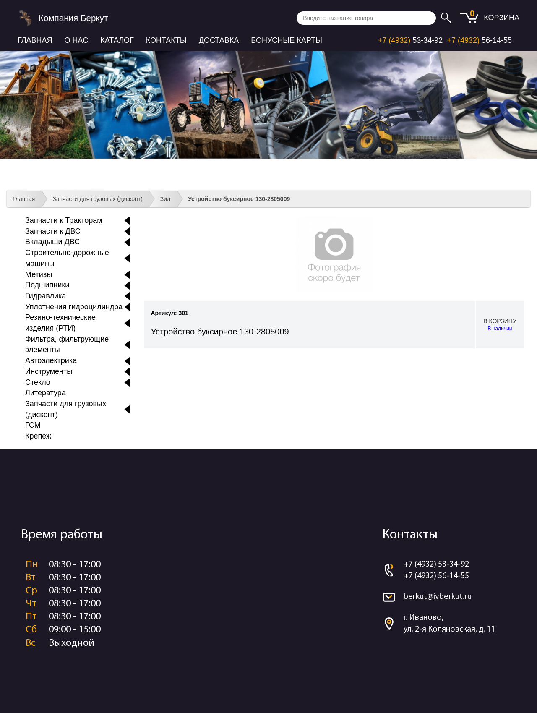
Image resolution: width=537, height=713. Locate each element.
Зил (165, 199)
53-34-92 (410, 40)
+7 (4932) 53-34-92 (436, 564)
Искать (447, 18)
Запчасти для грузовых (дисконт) (97, 199)
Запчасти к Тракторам (63, 220)
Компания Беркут (73, 18)
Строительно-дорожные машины (67, 258)
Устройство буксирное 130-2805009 (239, 199)
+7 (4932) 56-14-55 (436, 576)
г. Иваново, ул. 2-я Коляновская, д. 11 (449, 624)
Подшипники (47, 285)
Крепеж (38, 436)
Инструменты (48, 371)
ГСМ (33, 425)
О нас (77, 40)
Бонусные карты (286, 40)
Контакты (166, 40)
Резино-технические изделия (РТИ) (60, 322)
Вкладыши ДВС (52, 242)
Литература (45, 393)
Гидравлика (45, 296)
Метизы (38, 274)
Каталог (116, 40)
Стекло (37, 382)
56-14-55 (479, 40)
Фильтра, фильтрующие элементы (67, 344)
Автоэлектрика (51, 360)
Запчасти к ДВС (53, 231)
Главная (35, 40)
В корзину (499, 325)
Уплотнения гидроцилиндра (74, 307)
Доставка (219, 40)
